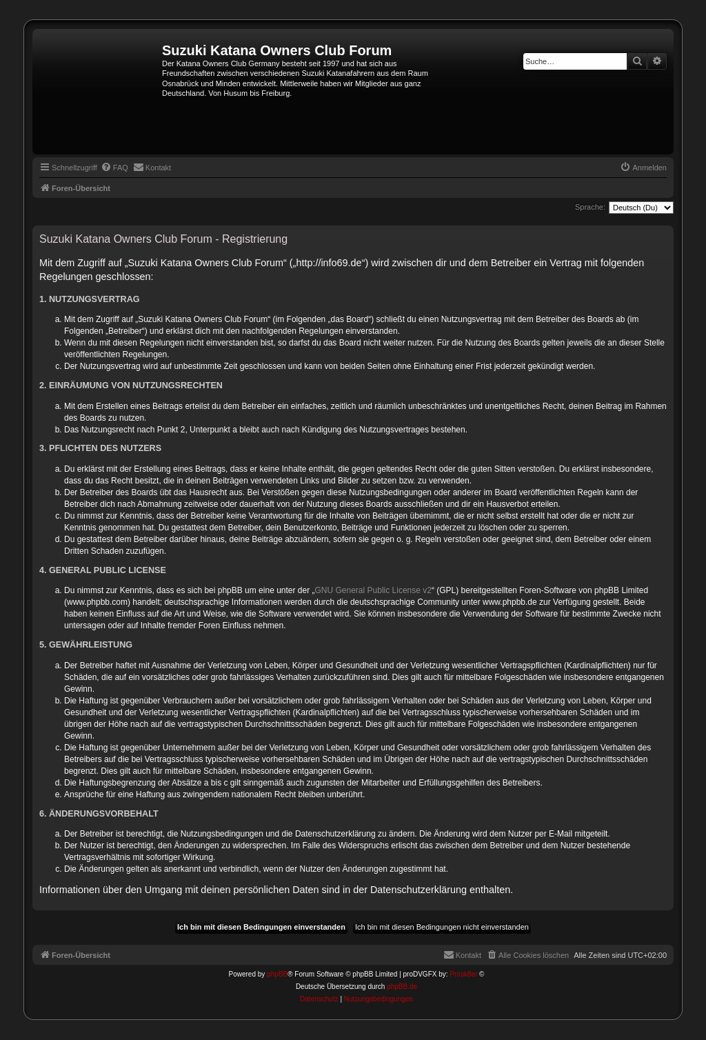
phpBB (277, 974)
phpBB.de (402, 986)
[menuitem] (114, 167)
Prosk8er (463, 974)
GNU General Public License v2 (373, 590)
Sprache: (590, 207)
